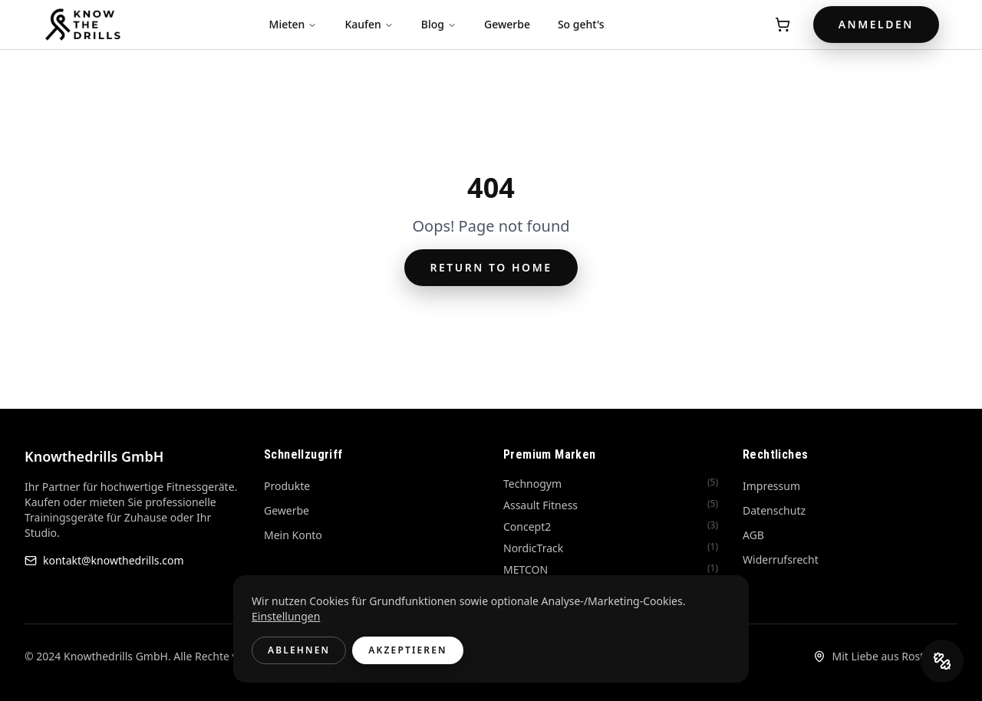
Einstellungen (286, 616)
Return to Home (491, 267)
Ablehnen (299, 650)
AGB (753, 535)
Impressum (771, 486)
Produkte (287, 486)
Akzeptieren (407, 650)
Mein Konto (293, 535)
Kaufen (368, 24)
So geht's (581, 24)
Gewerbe (507, 24)
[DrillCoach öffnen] (942, 661)
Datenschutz (774, 510)
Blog (438, 24)
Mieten (293, 24)
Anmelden (876, 24)
